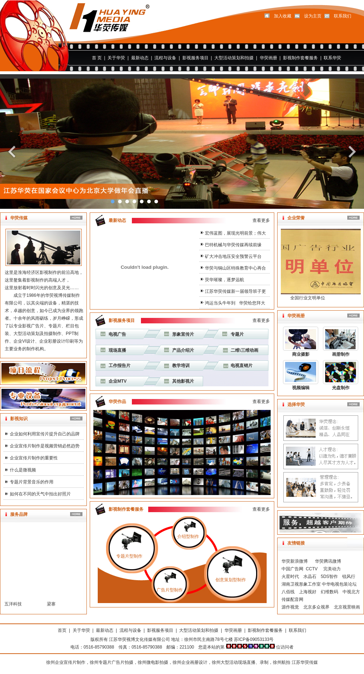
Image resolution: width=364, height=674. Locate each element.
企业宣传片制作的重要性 (34, 457)
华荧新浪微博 (295, 561)
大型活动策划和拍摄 (234, 57)
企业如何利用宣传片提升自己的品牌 (45, 433)
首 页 (97, 57)
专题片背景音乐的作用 (31, 481)
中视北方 (351, 591)
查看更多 (261, 220)
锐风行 (348, 576)
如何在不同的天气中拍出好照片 (40, 493)
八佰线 (288, 591)
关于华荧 (116, 57)
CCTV (312, 568)
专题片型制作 (129, 556)
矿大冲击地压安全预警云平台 (233, 256)
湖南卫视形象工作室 (301, 584)
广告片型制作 (170, 590)
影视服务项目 (195, 57)
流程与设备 (165, 57)
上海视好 (307, 591)
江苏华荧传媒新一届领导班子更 (235, 291)
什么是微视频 (23, 469)
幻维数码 (329, 591)
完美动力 (332, 568)
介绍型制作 (188, 536)
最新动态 (140, 57)
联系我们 (297, 630)
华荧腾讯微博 (326, 561)
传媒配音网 (292, 599)
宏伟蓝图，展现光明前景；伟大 (235, 233)
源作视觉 (290, 607)
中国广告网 (292, 568)
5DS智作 (329, 576)
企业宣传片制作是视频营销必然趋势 (45, 445)
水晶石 (309, 576)
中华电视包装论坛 (339, 584)
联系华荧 (332, 57)
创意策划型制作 (230, 579)
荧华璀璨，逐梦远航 (224, 279)
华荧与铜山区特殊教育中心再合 (235, 268)
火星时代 (290, 576)
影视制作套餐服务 (300, 57)
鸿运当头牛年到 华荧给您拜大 (235, 303)
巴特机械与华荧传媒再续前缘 (233, 244)
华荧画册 (268, 57)
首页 (62, 630)
